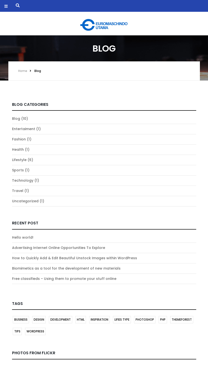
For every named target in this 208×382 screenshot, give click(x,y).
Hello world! (22, 237)
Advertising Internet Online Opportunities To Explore (58, 247)
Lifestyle (19, 159)
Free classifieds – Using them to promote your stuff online (64, 278)
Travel (17, 190)
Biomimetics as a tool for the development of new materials (66, 268)
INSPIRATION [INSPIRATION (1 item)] (99, 319)
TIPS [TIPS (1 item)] (17, 331)
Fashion (19, 139)
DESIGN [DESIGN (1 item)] (39, 319)
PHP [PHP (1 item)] (163, 319)
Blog (37, 71)
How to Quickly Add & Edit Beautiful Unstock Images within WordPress (74, 258)
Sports (18, 170)
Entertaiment (23, 128)
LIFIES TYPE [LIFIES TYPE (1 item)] (121, 319)
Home (22, 71)
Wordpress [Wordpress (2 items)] (35, 331)
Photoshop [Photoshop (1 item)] (145, 319)
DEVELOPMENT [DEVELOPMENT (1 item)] (60, 319)
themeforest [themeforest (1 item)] (182, 319)
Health (18, 149)
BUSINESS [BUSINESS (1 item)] (21, 319)
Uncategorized (25, 201)
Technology (22, 180)
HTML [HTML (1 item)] (80, 319)
